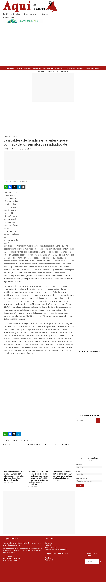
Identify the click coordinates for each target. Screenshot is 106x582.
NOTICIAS (7, 136)
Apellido (78, 471)
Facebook (48, 558)
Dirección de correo (82, 478)
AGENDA (80, 68)
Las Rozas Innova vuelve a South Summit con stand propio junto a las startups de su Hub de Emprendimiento (14, 476)
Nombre (79, 464)
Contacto (48, 543)
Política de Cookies (10, 560)
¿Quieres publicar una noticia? (56, 549)
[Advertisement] (53, 87)
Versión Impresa (91, 68)
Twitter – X (49, 560)
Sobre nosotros (8, 556)
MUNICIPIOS (8, 68)
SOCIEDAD (28, 68)
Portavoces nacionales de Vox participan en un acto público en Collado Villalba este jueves (62, 475)
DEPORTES (37, 68)
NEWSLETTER (32, 445)
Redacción (48, 545)
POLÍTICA (19, 68)
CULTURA (46, 68)
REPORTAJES (70, 68)
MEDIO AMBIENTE (57, 68)
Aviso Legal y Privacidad (11, 558)
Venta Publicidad (51, 547)
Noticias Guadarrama (20, 181)
